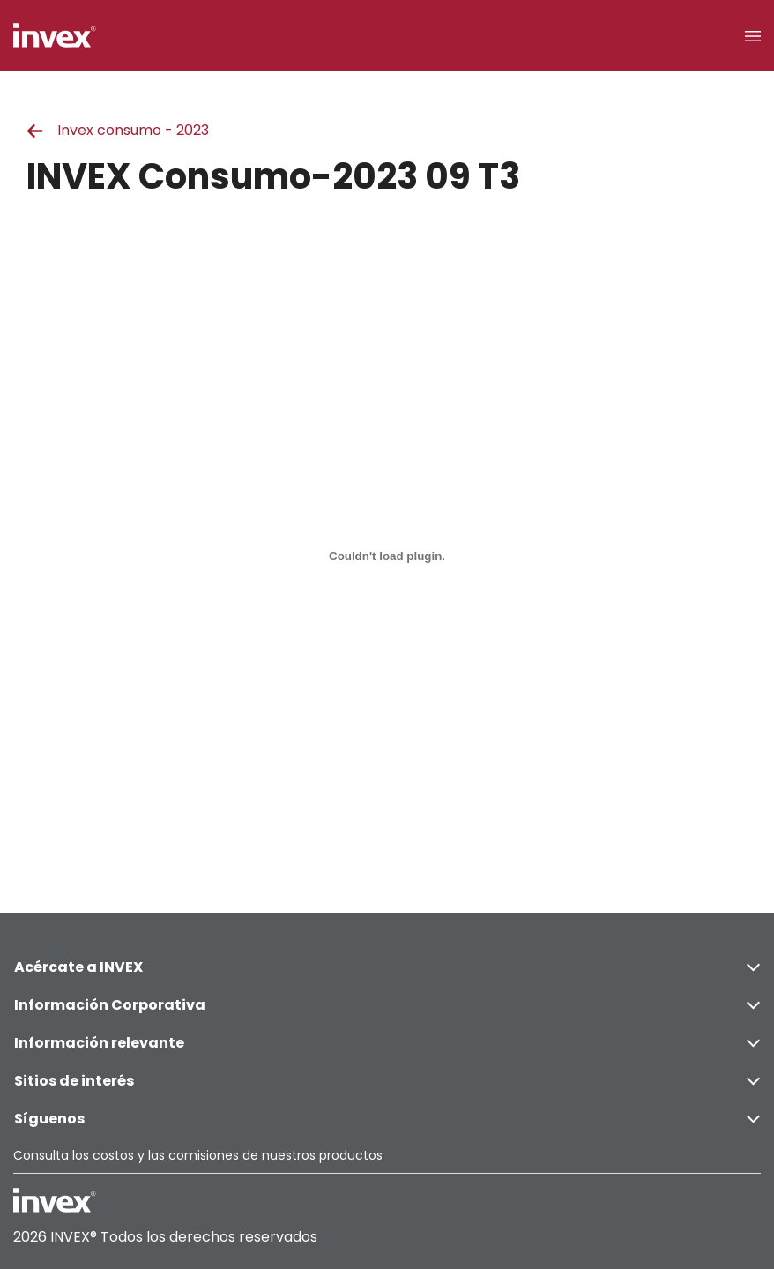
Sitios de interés (387, 1081)
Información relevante (387, 1043)
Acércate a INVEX (387, 967)
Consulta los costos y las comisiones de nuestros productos (198, 1155)
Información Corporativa (387, 1005)
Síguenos (387, 1119)
